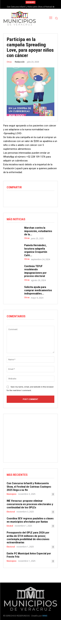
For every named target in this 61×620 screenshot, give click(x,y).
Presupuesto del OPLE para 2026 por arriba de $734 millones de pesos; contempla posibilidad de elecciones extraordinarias (28, 537)
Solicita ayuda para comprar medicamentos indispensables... (38, 290)
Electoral (11, 512)
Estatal (10, 526)
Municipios (11, 494)
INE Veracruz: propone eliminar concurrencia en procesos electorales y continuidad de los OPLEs (30, 504)
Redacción (20, 62)
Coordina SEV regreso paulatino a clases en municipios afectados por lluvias (30, 520)
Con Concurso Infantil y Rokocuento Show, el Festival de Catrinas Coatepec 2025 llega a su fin (29, 486)
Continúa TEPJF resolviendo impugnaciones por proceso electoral (35, 271)
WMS (44, 615)
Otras (9, 62)
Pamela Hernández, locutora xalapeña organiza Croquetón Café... (35, 250)
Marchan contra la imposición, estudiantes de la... (38, 231)
